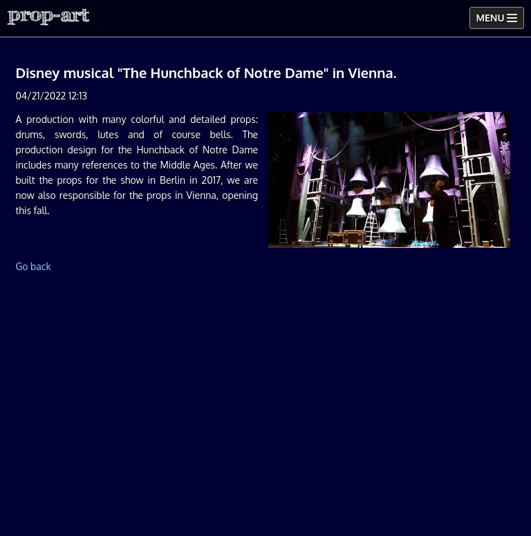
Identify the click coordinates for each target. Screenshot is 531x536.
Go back (32, 266)
